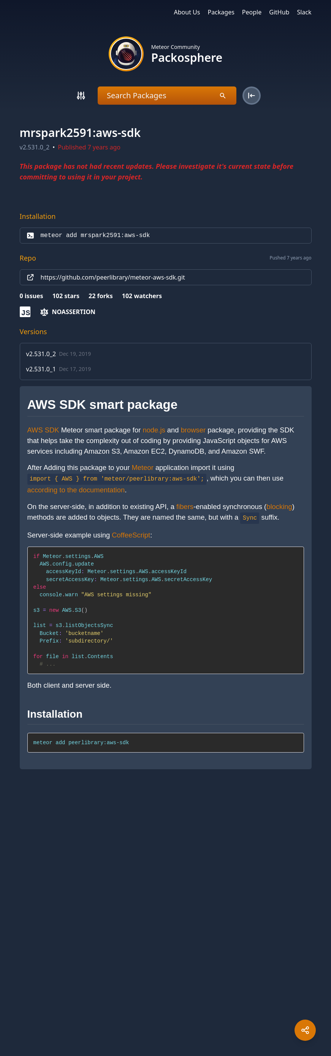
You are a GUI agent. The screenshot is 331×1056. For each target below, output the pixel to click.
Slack (304, 12)
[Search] (81, 95)
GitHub (279, 12)
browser (193, 430)
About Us (187, 12)
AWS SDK (43, 430)
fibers (184, 507)
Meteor (143, 467)
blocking (279, 507)
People (251, 12)
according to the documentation (76, 490)
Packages (220, 12)
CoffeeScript (131, 535)
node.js (154, 430)
